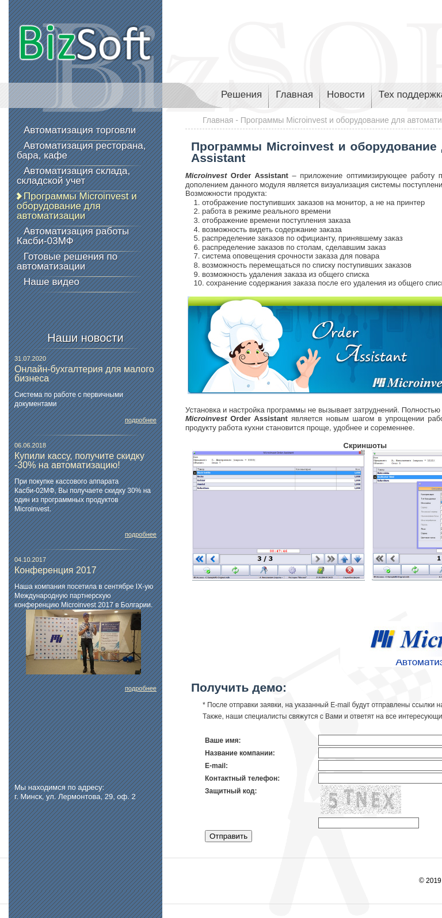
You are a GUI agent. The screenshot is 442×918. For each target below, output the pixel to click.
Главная (294, 94)
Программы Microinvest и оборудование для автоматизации (77, 206)
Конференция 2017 (55, 570)
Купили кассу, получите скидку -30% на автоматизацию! (79, 460)
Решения (241, 94)
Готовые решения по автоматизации (67, 261)
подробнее (141, 419)
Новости (346, 94)
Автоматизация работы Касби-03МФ (73, 236)
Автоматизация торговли (80, 130)
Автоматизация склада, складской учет (73, 175)
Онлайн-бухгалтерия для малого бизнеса (84, 373)
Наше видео (51, 281)
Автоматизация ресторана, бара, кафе (81, 150)
